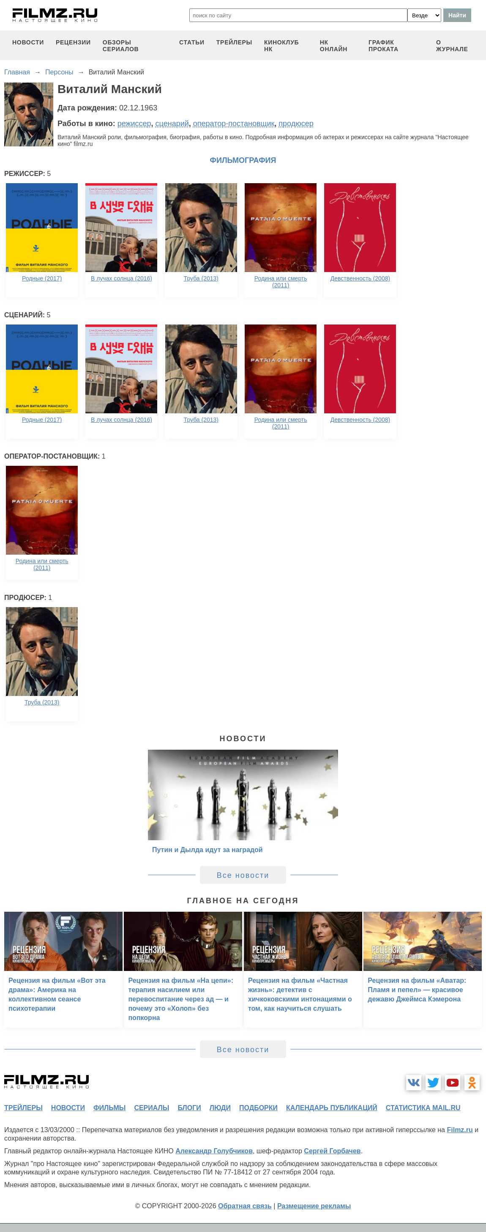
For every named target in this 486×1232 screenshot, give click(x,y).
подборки (258, 1107)
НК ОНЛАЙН (333, 45)
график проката (384, 45)
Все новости (243, 875)
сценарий (172, 123)
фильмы (109, 1107)
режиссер (134, 123)
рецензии (73, 42)
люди (220, 1107)
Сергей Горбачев (332, 1151)
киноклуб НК (281, 45)
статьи (192, 42)
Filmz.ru (459, 1129)
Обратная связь (245, 1206)
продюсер (295, 123)
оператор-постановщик (234, 123)
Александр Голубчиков (214, 1151)
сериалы (151, 1107)
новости (28, 42)
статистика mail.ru (423, 1107)
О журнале (452, 45)
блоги (189, 1107)
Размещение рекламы (314, 1206)
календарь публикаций (331, 1107)
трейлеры (234, 42)
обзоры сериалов (121, 45)
